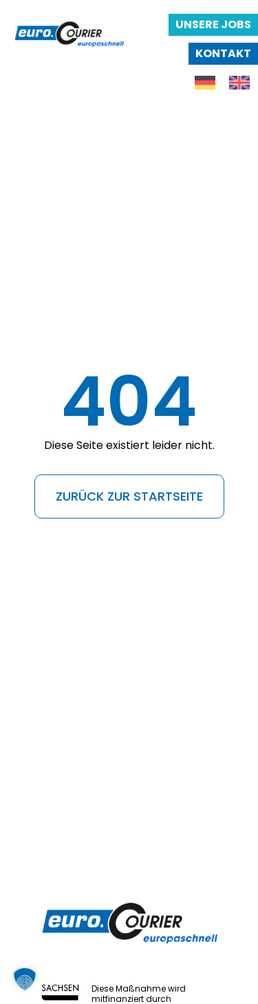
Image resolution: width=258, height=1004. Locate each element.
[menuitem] (205, 83)
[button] (25, 979)
